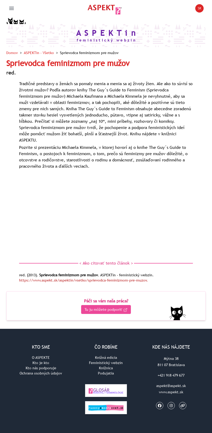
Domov (12, 52)
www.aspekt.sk (171, 392)
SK (201, 9)
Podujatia (106, 373)
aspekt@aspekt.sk (171, 385)
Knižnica (106, 368)
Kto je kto (40, 362)
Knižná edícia (106, 357)
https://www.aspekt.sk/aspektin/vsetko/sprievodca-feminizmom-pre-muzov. (83, 280)
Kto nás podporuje (41, 368)
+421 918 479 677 (171, 375)
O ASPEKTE (41, 357)
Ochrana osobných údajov (41, 373)
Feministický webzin (106, 362)
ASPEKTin (39, 52)
